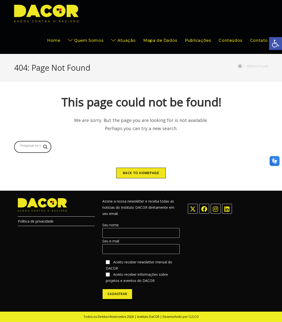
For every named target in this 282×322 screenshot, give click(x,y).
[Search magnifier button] (45, 146)
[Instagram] (216, 209)
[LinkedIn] (227, 209)
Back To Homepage (141, 173)
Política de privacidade (36, 221)
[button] (275, 43)
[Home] (240, 66)
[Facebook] (204, 209)
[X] (193, 209)
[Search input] (30, 145)
